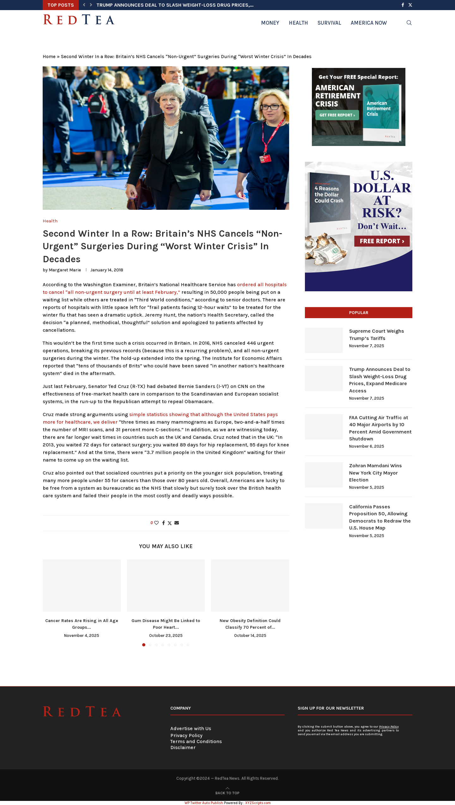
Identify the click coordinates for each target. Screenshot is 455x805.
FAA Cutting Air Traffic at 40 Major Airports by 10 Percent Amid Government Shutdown (380, 428)
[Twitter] (410, 5)
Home (49, 56)
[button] (84, 5)
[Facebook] (403, 5)
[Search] (409, 22)
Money (270, 23)
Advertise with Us (190, 728)
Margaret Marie (65, 270)
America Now (369, 23)
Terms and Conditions (196, 741)
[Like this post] (156, 523)
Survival (329, 23)
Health (298, 23)
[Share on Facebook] (163, 523)
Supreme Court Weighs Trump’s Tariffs (376, 334)
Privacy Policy (186, 735)
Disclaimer (183, 747)
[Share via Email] (176, 523)
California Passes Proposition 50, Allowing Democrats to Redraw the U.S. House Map (380, 517)
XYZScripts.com (258, 803)
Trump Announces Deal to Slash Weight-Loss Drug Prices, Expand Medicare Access (379, 379)
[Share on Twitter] (169, 523)
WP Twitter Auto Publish (204, 803)
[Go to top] (227, 793)
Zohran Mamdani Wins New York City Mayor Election (375, 473)
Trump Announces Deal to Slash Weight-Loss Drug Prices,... (174, 5)
